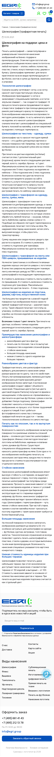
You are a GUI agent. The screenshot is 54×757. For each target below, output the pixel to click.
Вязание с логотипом (39, 690)
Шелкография (9, 667)
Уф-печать (7, 684)
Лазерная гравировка (13, 693)
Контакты (33, 644)
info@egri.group (42, 4)
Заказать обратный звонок (27, 738)
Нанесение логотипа (38, 699)
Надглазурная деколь (13, 689)
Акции (31, 652)
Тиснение (6, 697)
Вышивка (6, 676)
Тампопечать (8, 680)
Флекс (5, 671)
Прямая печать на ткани (37, 685)
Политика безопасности (16, 748)
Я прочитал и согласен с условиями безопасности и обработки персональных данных (26, 634)
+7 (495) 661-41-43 (43, 8)
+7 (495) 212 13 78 (12, 722)
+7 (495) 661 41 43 (13, 718)
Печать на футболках (39, 695)
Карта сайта (34, 648)
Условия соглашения (39, 748)
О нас (5, 645)
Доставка (7, 649)
